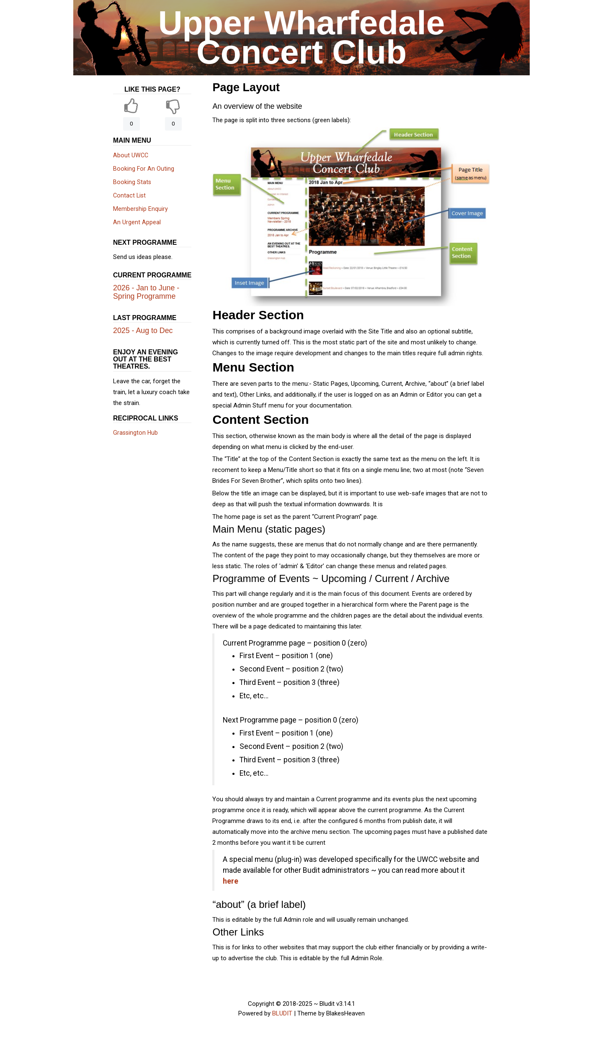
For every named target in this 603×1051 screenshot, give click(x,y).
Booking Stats (132, 182)
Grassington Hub (135, 432)
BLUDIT (282, 1013)
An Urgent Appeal (137, 222)
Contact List (129, 195)
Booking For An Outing (143, 168)
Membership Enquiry (140, 208)
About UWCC (130, 155)
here (230, 881)
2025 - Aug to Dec (143, 330)
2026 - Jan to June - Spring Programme (146, 292)
